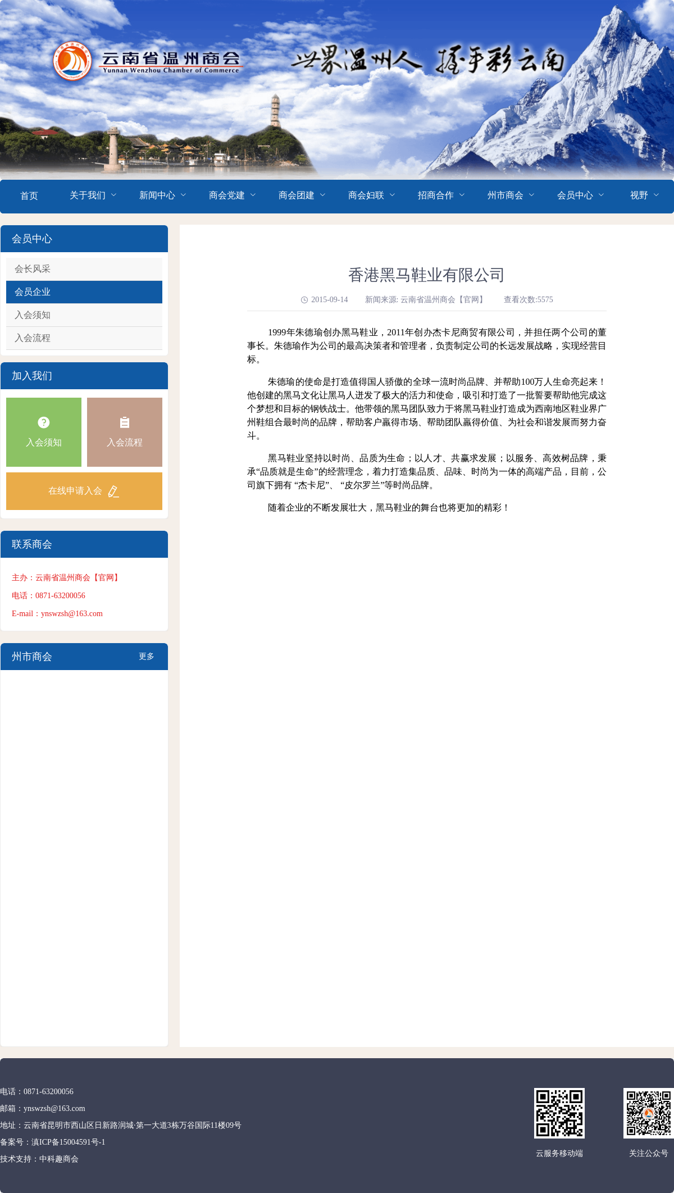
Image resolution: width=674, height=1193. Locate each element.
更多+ (146, 661)
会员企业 (33, 292)
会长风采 (33, 269)
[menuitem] (29, 196)
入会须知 (33, 315)
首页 (29, 196)
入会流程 (33, 338)
